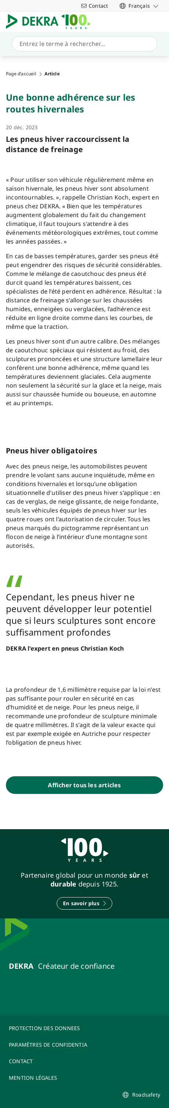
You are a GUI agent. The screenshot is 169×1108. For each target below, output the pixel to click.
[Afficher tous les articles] (84, 785)
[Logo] (51, 22)
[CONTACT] (84, 1061)
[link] (139, 5)
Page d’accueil (21, 74)
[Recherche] (83, 44)
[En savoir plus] (84, 903)
